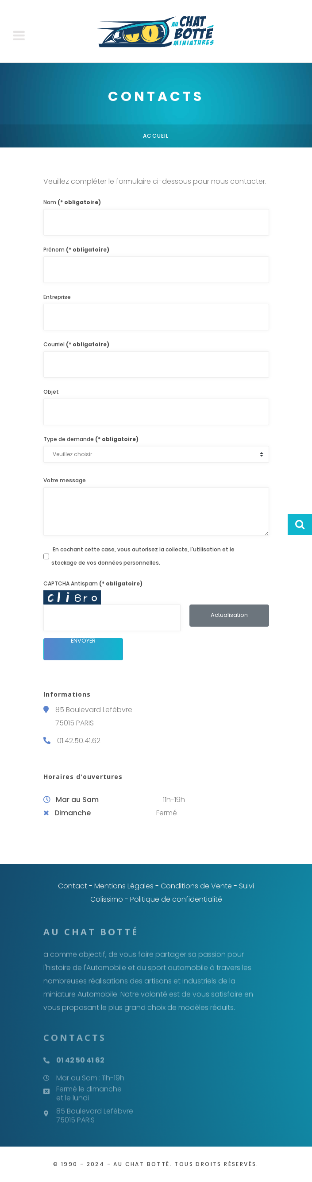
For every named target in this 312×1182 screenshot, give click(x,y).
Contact (72, 886)
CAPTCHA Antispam (93, 583)
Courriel (76, 344)
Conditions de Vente (196, 886)
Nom (72, 202)
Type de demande (91, 439)
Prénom (76, 249)
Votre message (64, 480)
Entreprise (57, 297)
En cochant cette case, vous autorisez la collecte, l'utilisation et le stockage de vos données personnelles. (143, 556)
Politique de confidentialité (176, 899)
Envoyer (83, 641)
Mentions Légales (124, 886)
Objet (51, 391)
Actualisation (229, 615)
